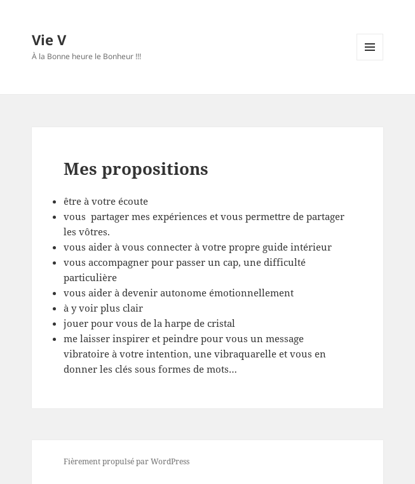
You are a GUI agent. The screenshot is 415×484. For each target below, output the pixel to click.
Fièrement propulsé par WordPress (126, 461)
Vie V (49, 39)
